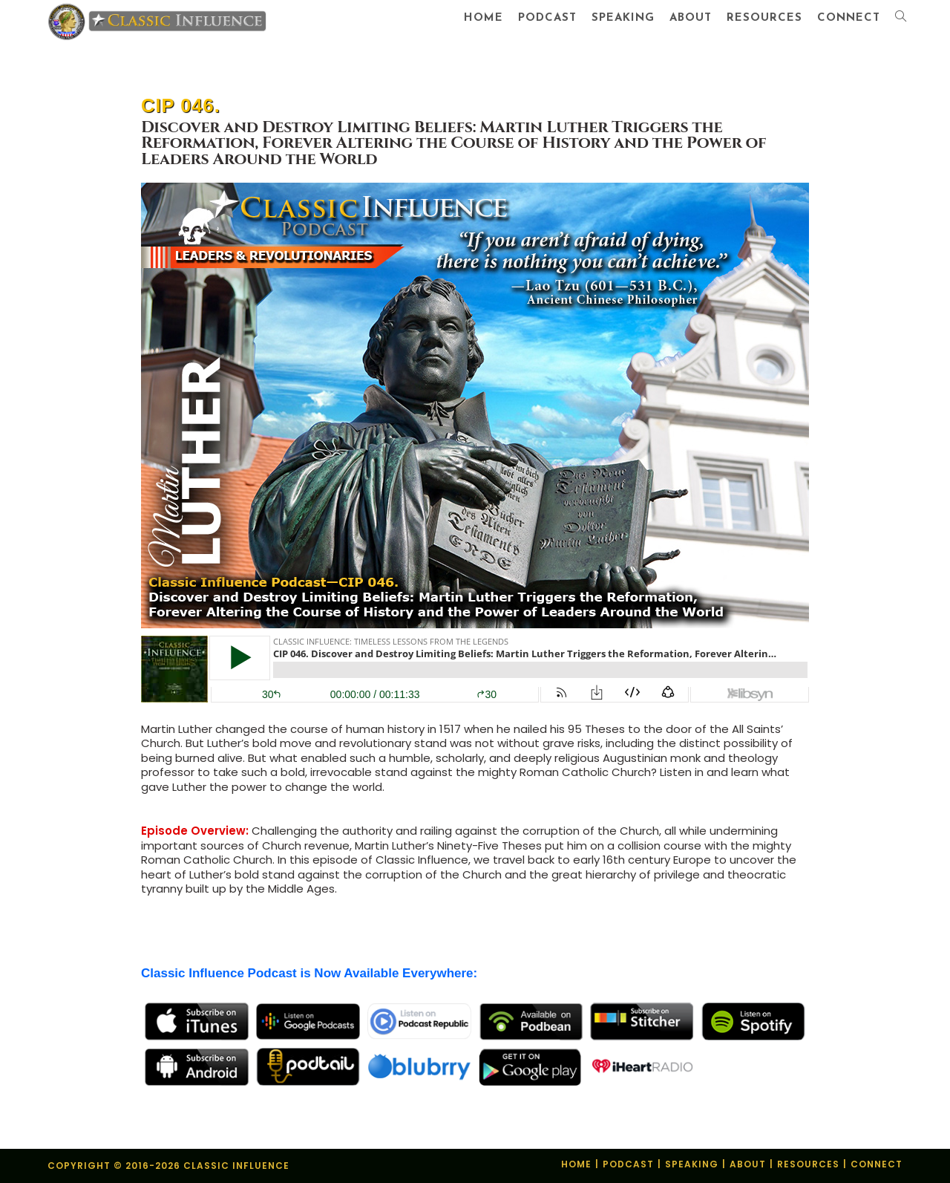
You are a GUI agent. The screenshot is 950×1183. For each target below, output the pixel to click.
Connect (876, 1164)
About (748, 1164)
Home (576, 1164)
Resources (808, 1164)
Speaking (691, 1164)
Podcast (628, 1164)
